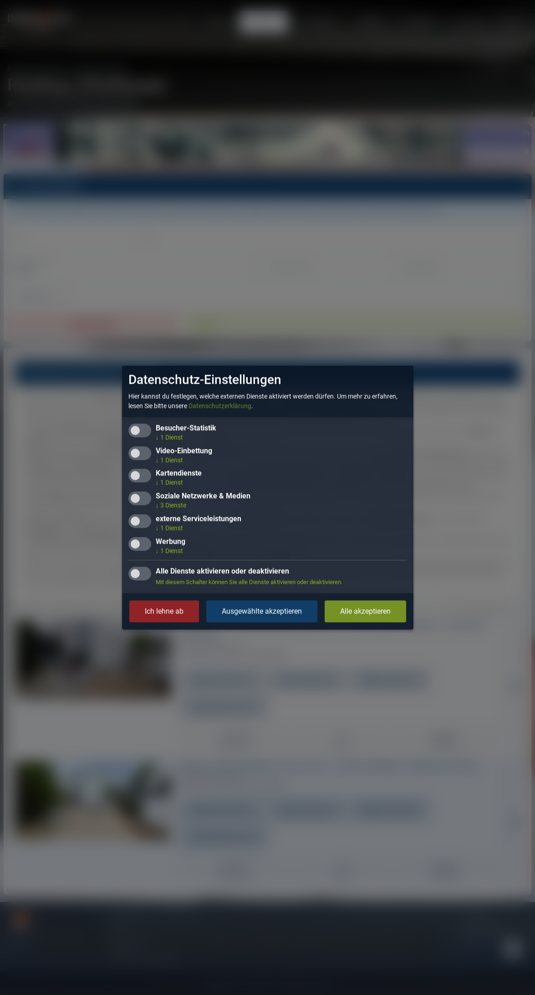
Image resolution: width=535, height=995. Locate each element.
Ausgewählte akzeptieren (262, 611)
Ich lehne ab (164, 611)
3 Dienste (171, 505)
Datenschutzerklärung (220, 405)
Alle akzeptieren (365, 611)
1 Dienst (169, 437)
